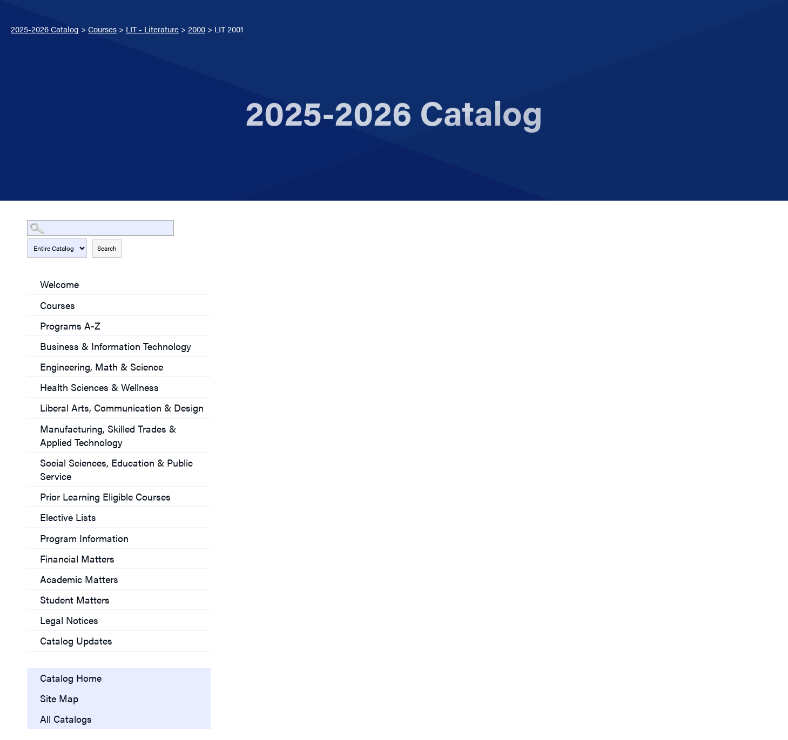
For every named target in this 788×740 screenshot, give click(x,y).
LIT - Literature (152, 29)
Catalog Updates (76, 640)
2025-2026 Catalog (45, 29)
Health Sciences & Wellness (99, 387)
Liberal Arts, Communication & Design (122, 407)
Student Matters (75, 599)
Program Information (84, 538)
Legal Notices (69, 620)
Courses (102, 29)
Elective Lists (68, 517)
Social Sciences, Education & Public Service (116, 469)
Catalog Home (71, 677)
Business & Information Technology (115, 346)
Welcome (59, 284)
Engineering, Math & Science (101, 366)
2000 (196, 29)
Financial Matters (77, 558)
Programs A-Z (70, 325)
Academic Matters (79, 579)
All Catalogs (66, 718)
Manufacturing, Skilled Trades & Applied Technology (108, 435)
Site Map (59, 698)
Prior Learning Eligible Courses (105, 496)
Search (107, 248)
